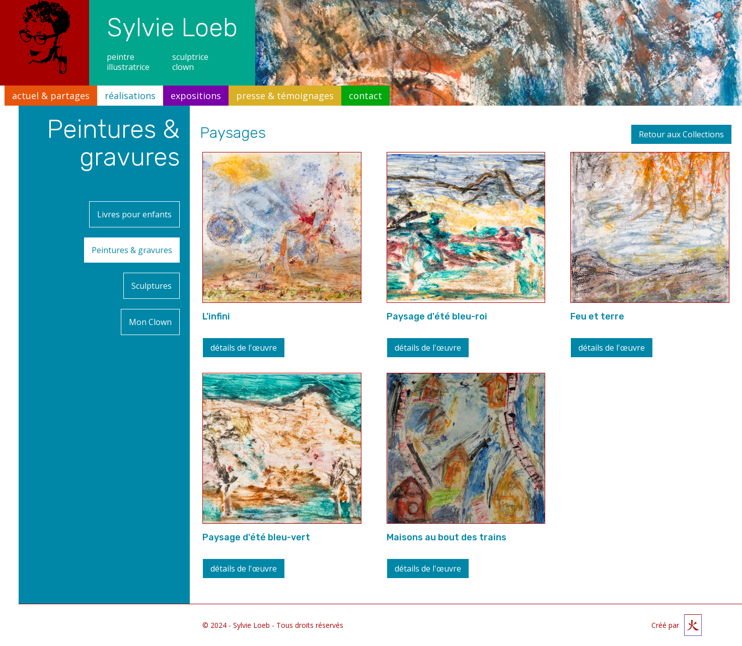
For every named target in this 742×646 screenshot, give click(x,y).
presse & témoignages (285, 96)
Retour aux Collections (681, 134)
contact (365, 96)
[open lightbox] (281, 227)
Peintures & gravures (148, 241)
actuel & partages (51, 96)
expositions (196, 96)
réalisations (130, 96)
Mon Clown (150, 300)
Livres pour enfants (134, 211)
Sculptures (151, 270)
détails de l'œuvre (243, 347)
